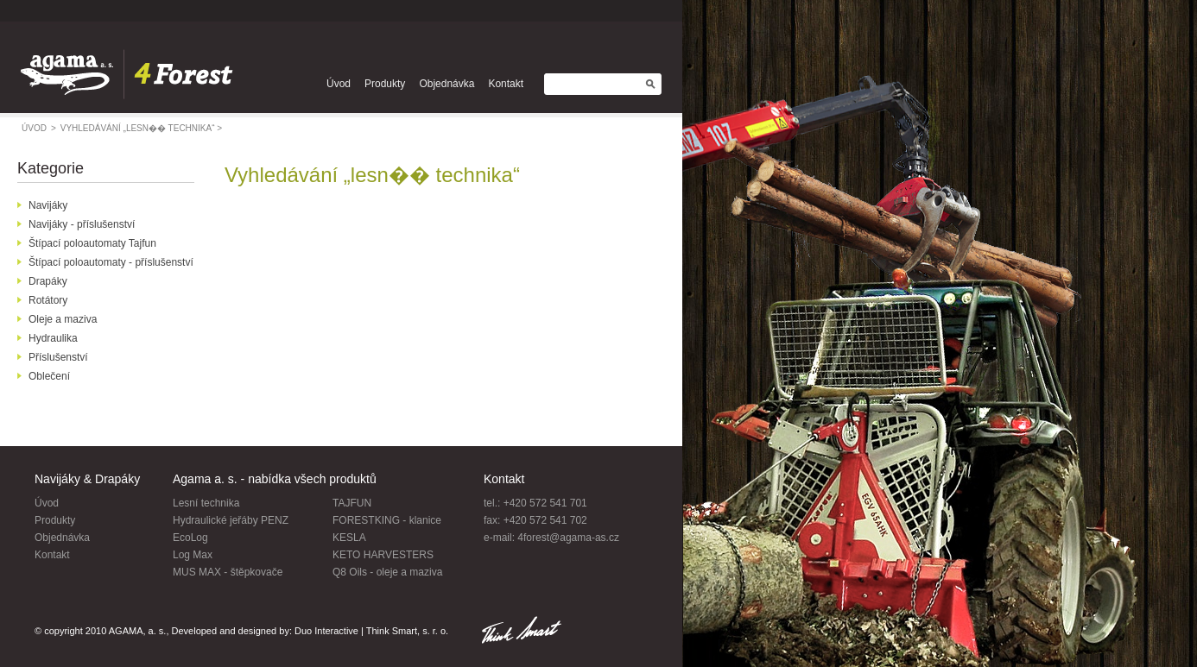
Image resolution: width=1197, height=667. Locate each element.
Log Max (192, 555)
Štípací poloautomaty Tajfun (92, 243)
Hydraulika (53, 338)
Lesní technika (206, 503)
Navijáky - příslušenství (81, 224)
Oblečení (49, 376)
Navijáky (47, 205)
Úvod (338, 84)
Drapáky (47, 281)
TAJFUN (351, 503)
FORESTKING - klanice (386, 520)
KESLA (349, 538)
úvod (39, 128)
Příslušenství (58, 357)
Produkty (384, 84)
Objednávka (446, 84)
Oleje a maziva (62, 319)
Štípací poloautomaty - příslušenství (110, 262)
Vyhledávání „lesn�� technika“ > (141, 128)
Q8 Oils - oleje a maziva (387, 572)
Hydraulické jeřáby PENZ (230, 520)
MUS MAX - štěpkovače (227, 572)
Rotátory (47, 300)
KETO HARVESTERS (383, 555)
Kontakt (505, 84)
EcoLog (190, 538)
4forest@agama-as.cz (568, 538)
